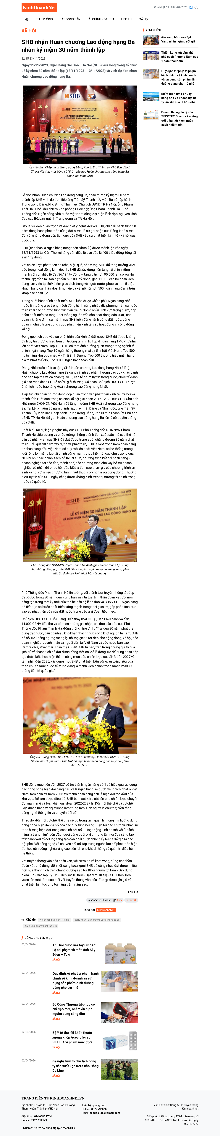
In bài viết (131, 900)
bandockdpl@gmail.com (105, 1112)
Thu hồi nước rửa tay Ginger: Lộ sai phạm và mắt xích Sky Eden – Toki (74, 949)
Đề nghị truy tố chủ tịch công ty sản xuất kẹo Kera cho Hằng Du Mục (75, 1065)
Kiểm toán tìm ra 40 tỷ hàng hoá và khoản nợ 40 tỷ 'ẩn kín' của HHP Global (178, 98)
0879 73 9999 (99, 1109)
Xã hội (144, 19)
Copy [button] (117, 900)
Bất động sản (70, 19)
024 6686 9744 (43, 1116)
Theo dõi (89, 910)
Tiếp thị (126, 19)
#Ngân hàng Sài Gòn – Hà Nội (54, 920)
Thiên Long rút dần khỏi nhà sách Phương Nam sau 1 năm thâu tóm (179, 57)
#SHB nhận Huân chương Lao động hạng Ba (97, 920)
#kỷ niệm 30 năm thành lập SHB (41, 926)
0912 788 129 (39, 1120)
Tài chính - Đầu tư (100, 19)
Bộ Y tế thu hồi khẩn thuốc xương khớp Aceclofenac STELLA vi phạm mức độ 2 (72, 1037)
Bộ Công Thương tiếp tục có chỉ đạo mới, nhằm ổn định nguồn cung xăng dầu (73, 1009)
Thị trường (44, 19)
